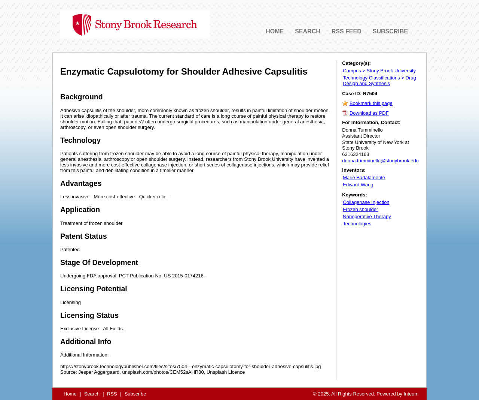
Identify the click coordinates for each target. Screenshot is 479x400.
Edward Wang (358, 184)
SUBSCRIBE (390, 31)
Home (70, 394)
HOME (275, 31)
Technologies (357, 223)
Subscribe (135, 394)
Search (92, 394)
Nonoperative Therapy (367, 216)
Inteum (411, 394)
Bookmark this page (371, 103)
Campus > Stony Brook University (379, 70)
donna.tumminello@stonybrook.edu (380, 160)
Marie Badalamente (364, 177)
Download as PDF (369, 113)
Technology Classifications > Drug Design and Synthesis (379, 80)
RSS (112, 394)
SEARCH (307, 31)
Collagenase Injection (366, 202)
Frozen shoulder (360, 209)
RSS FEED (346, 31)
